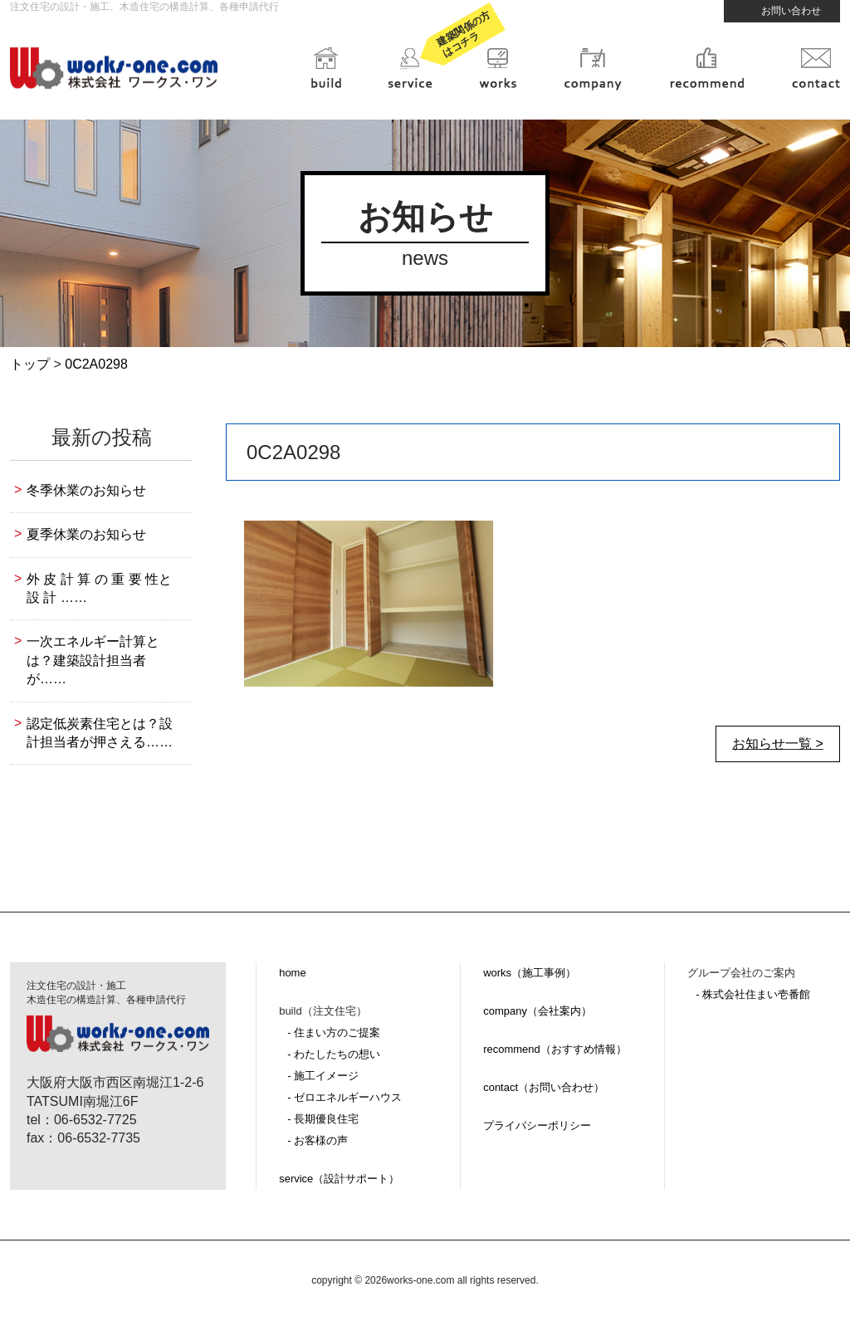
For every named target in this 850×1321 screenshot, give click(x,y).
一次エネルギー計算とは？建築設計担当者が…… (93, 660)
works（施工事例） (529, 972)
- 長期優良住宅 (323, 1119)
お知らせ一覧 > (777, 743)
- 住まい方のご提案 (333, 1032)
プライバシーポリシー (537, 1125)
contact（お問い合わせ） (543, 1087)
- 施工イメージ (323, 1075)
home (292, 972)
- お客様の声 (317, 1140)
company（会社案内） (537, 1011)
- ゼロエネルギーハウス (344, 1097)
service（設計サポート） (339, 1178)
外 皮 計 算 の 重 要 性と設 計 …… (99, 588)
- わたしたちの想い (333, 1054)
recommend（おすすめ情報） (555, 1049)
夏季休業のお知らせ (86, 534)
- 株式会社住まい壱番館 (753, 994)
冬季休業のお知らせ (86, 490)
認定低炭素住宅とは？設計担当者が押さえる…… (100, 733)
